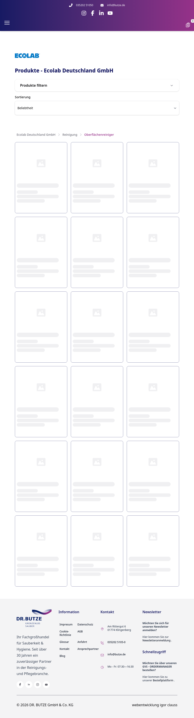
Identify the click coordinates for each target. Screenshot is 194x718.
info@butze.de (116, 654)
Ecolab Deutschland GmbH (36, 135)
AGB (80, 631)
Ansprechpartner (88, 649)
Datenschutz (85, 624)
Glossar (64, 642)
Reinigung (69, 135)
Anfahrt (82, 642)
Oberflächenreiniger (99, 135)
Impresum (66, 624)
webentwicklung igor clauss (154, 705)
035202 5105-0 (116, 642)
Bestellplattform (163, 680)
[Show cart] (188, 25)
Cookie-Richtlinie (65, 633)
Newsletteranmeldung (156, 640)
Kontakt (64, 649)
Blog (62, 656)
